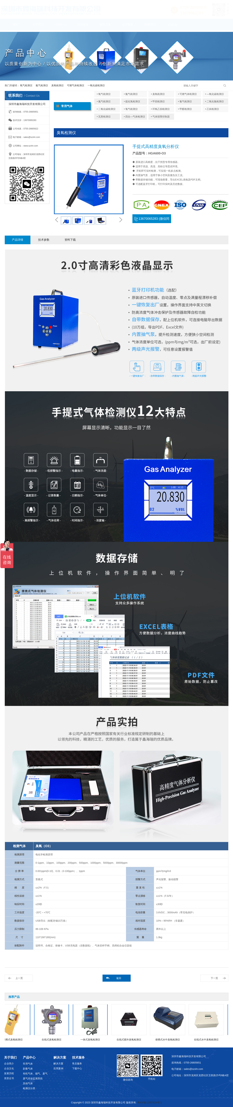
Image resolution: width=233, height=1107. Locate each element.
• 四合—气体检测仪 (134, 116)
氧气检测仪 (26, 85)
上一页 (19, 978)
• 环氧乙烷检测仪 (160, 109)
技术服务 (127, 26)
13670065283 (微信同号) (151, 220)
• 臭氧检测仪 (158, 94)
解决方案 (105, 26)
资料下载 (70, 239)
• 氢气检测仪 (131, 109)
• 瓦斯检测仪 (104, 116)
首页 (15, 26)
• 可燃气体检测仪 (187, 94)
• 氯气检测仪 (185, 101)
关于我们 (38, 26)
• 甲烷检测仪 (158, 101)
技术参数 (43, 239)
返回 (118, 978)
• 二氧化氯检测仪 (214, 101)
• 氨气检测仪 (131, 94)
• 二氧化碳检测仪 (106, 109)
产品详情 (17, 239)
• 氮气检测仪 (104, 101)
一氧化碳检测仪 (96, 85)
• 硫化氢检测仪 (132, 101)
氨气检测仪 (42, 85)
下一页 (214, 978)
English (172, 26)
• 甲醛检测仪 (185, 109)
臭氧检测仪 (57, 85)
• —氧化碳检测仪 (214, 94)
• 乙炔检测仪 (212, 109)
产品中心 (60, 26)
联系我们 (150, 26)
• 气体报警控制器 (160, 116)
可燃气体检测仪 (75, 85)
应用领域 (82, 26)
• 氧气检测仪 (104, 94)
